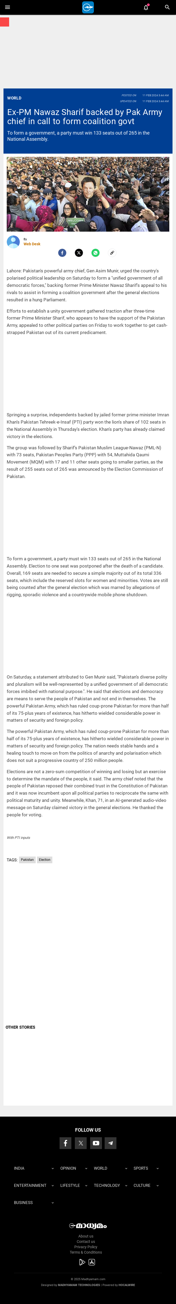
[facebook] (62, 253)
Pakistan (27, 860)
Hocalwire (127, 1285)
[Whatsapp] (95, 253)
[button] (7, 7)
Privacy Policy (85, 1247)
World (14, 98)
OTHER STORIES (20, 1027)
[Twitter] (79, 253)
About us (85, 1236)
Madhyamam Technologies (79, 1285)
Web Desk (32, 244)
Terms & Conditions (86, 1252)
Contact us (86, 1241)
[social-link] (112, 253)
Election (44, 860)
